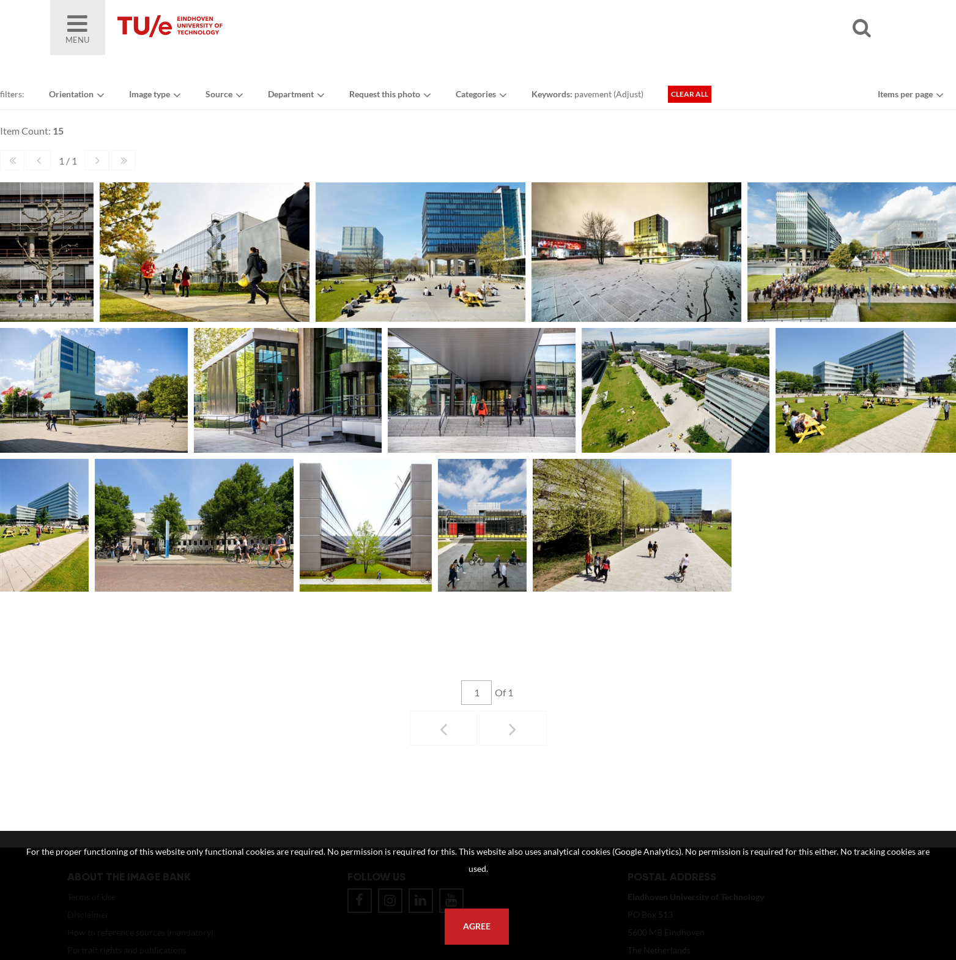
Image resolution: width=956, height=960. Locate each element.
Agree (477, 926)
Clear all (689, 94)
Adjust (628, 94)
